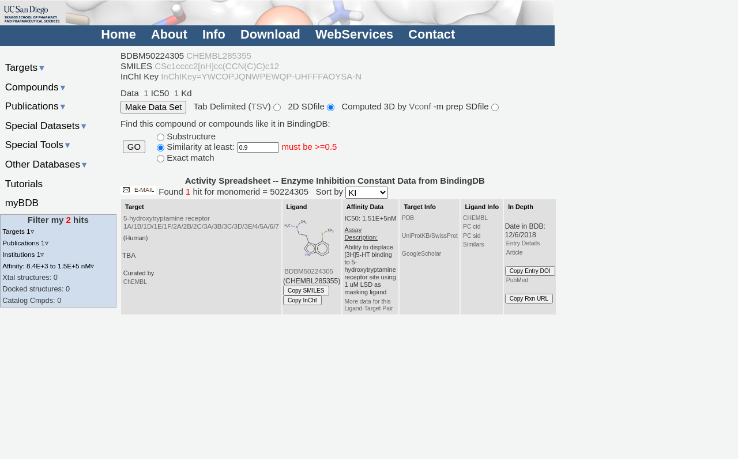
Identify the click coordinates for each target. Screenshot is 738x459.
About (169, 34)
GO (134, 146)
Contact (431, 34)
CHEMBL (475, 218)
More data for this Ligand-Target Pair (368, 305)
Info (213, 34)
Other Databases (47, 164)
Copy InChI (302, 300)
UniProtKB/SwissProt (430, 236)
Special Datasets (46, 125)
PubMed (517, 280)
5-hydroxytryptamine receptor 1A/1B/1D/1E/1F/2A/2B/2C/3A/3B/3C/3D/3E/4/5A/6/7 (201, 222)
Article (514, 252)
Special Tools (38, 144)
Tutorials (24, 183)
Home (118, 34)
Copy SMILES (306, 290)
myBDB (22, 202)
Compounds (36, 87)
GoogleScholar (421, 254)
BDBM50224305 (308, 271)
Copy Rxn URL (529, 298)
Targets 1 (17, 231)
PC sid (471, 236)
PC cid (471, 226)
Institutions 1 (23, 254)
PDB (408, 218)
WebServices (354, 34)
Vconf (421, 106)
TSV (259, 106)
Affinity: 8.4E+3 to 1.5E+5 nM (48, 266)
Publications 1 (25, 242)
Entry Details (523, 243)
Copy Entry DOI (530, 271)
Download (270, 34)
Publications (36, 106)
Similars (473, 244)
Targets (25, 67)
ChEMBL (135, 282)
